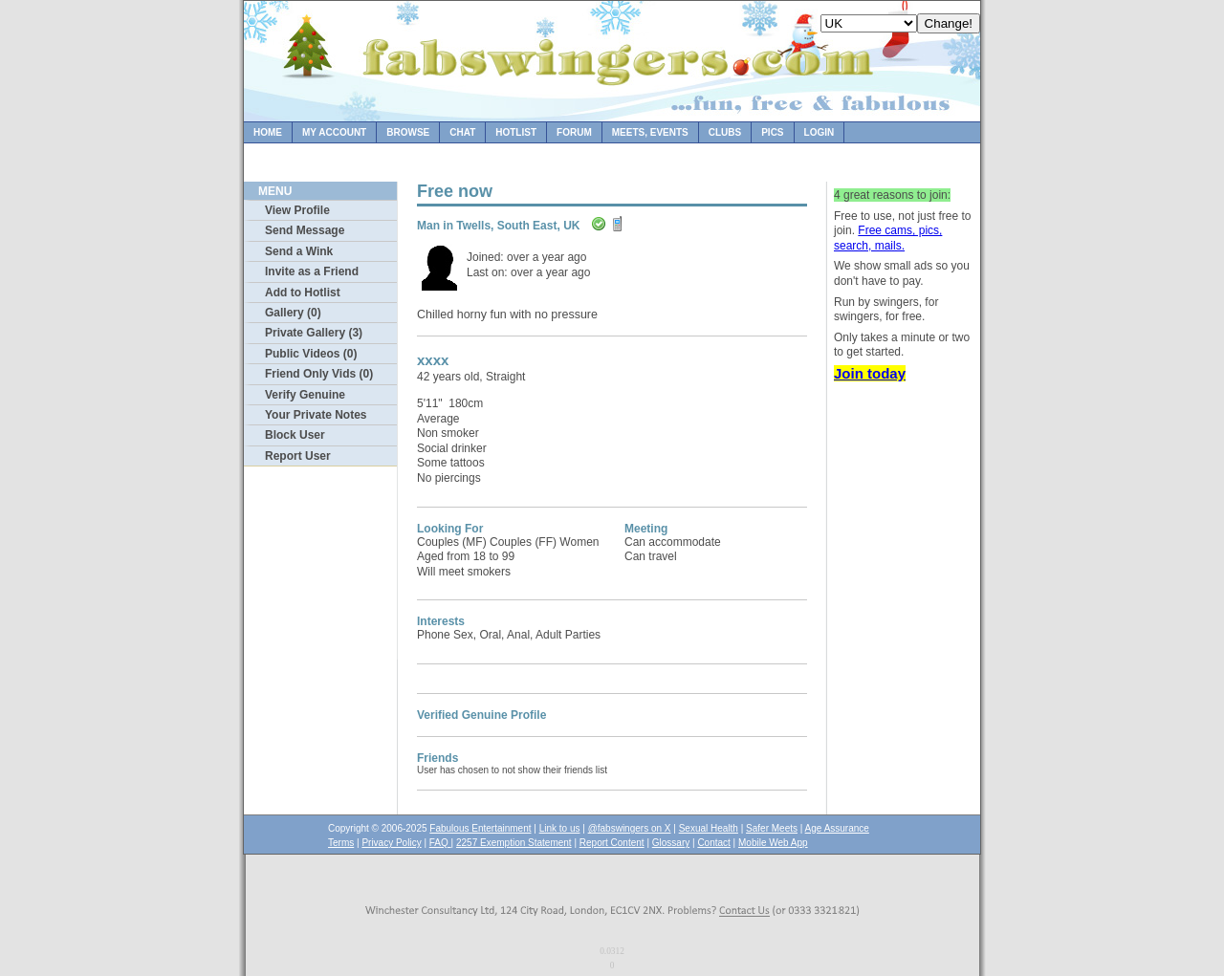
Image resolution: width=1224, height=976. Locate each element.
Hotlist (515, 132)
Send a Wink (299, 251)
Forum (574, 132)
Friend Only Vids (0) (319, 373)
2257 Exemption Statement (514, 842)
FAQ (440, 842)
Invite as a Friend (312, 271)
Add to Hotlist (302, 292)
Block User (295, 435)
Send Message (304, 230)
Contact (713, 842)
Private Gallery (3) (313, 332)
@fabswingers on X (629, 828)
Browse (407, 132)
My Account (334, 132)
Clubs (725, 132)
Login (819, 132)
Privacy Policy (391, 842)
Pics (772, 132)
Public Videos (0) (311, 353)
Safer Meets (772, 828)
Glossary (670, 842)
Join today (870, 373)
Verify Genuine (305, 394)
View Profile (297, 210)
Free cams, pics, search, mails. (888, 238)
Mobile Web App (773, 842)
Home (267, 132)
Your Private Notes (315, 415)
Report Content (612, 842)
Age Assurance (837, 828)
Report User (298, 456)
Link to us (559, 828)
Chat (462, 132)
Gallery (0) (293, 312)
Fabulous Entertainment (480, 828)
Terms (341, 842)
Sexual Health (708, 828)
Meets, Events (650, 132)
